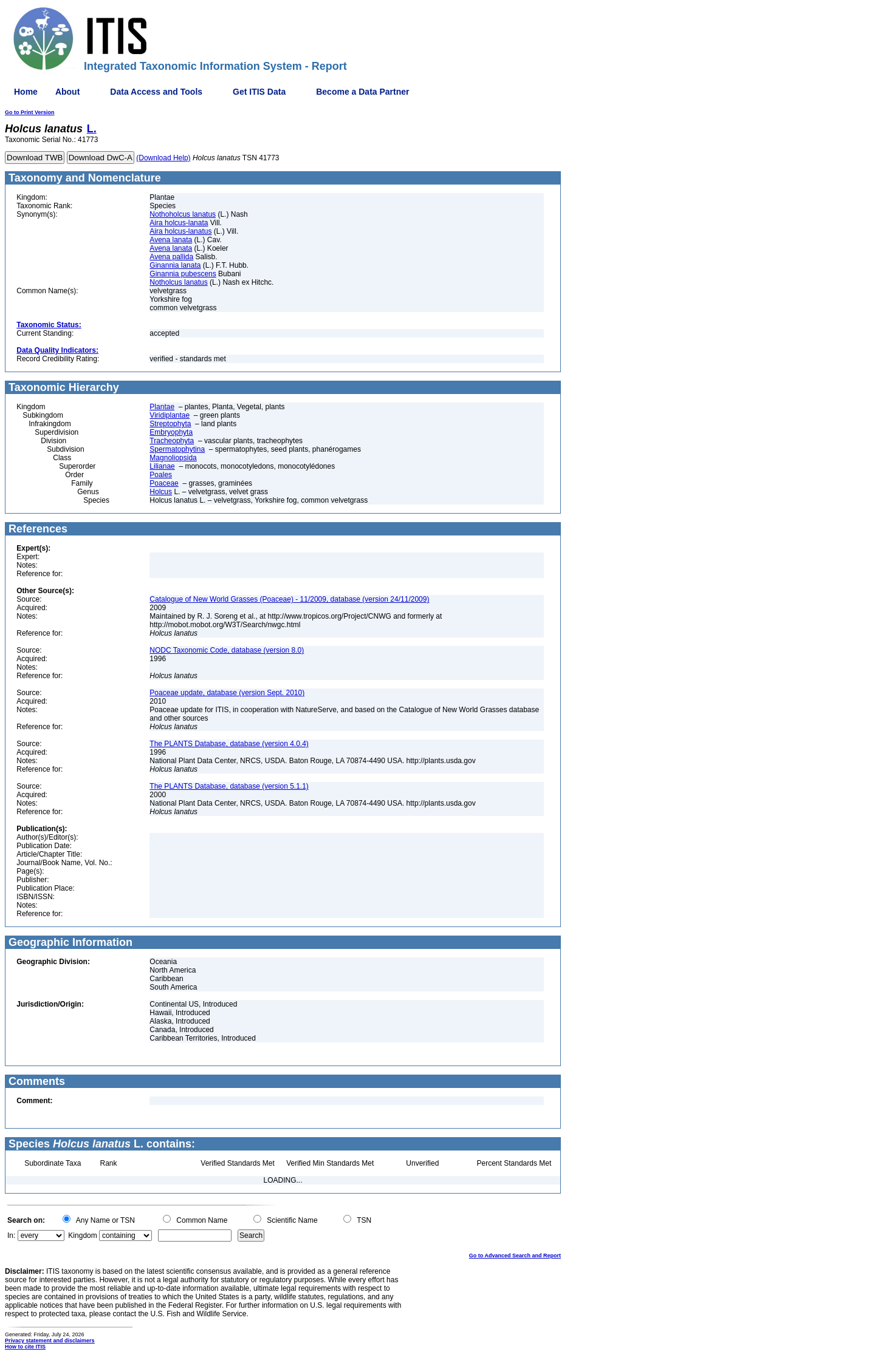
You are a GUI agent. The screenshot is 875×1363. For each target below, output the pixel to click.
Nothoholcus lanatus (182, 214)
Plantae (161, 407)
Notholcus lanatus (178, 282)
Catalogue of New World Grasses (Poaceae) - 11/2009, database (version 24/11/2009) (289, 599)
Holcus (160, 492)
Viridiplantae (169, 415)
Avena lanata (170, 240)
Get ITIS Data (259, 92)
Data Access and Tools (156, 92)
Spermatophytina (177, 449)
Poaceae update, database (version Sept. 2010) (226, 692)
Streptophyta (170, 424)
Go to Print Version (30, 112)
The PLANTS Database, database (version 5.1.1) (228, 786)
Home (26, 92)
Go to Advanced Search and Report (515, 1256)
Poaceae (163, 483)
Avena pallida (171, 257)
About (67, 92)
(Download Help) (163, 158)
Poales (160, 475)
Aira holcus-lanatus (180, 231)
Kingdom (82, 1235)
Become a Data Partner (362, 92)
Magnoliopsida (172, 458)
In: (11, 1235)
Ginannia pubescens (182, 274)
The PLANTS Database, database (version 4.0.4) (228, 743)
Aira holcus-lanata (178, 223)
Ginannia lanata (175, 265)
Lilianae (161, 466)
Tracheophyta (171, 441)
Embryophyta (171, 432)
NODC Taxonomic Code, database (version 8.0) (226, 650)
